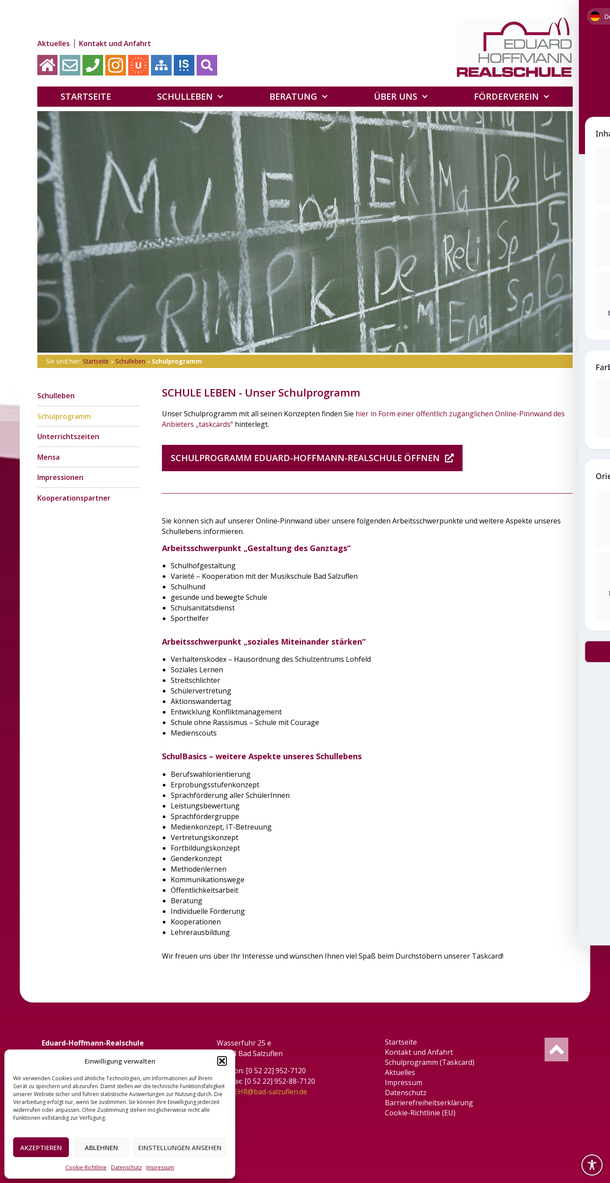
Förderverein (511, 96)
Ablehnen (101, 1147)
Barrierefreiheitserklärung (430, 1102)
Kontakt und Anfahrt (115, 43)
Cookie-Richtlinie (86, 1167)
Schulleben (190, 96)
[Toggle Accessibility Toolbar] (592, 1165)
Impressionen (60, 478)
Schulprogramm (64, 416)
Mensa (48, 457)
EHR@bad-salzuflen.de (271, 1091)
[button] (222, 1061)
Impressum (160, 1167)
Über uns (401, 96)
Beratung (298, 96)
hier (362, 413)
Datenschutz (126, 1167)
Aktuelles (53, 43)
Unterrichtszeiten (68, 437)
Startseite (86, 96)
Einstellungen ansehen (180, 1147)
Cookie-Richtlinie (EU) (421, 1112)
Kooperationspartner (74, 499)
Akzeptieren (41, 1147)
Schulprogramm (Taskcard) (430, 1062)
